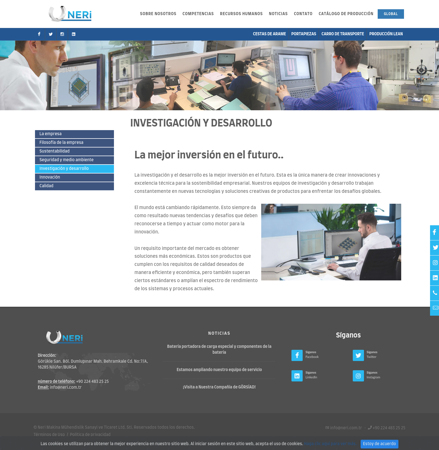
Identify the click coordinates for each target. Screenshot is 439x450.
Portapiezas (303, 34)
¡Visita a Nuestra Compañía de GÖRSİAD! (219, 387)
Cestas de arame (269, 34)
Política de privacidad (90, 435)
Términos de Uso (49, 435)
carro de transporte (342, 34)
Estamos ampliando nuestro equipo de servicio (219, 370)
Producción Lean (386, 34)
